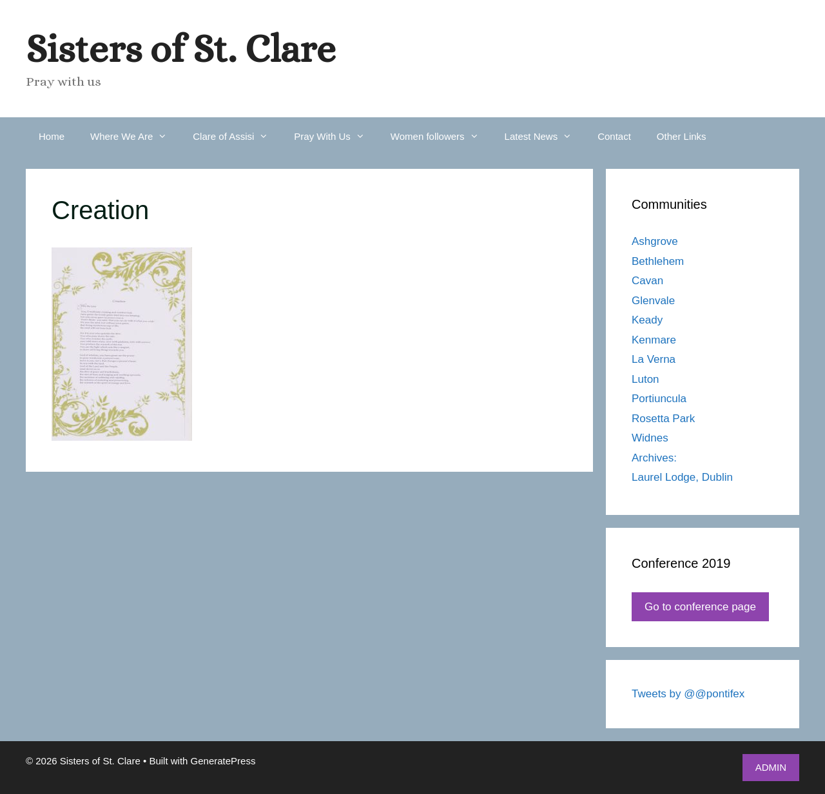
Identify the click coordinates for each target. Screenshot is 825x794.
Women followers (441, 136)
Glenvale (653, 301)
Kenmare (654, 340)
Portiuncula (659, 398)
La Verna (653, 359)
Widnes (650, 438)
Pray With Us (336, 136)
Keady (647, 320)
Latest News (545, 136)
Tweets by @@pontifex (688, 694)
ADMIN (770, 767)
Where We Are (135, 136)
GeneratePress (223, 760)
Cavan (647, 281)
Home (51, 136)
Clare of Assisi (237, 136)
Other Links (681, 136)
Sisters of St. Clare (181, 48)
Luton (645, 379)
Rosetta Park (663, 418)
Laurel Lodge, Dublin (682, 477)
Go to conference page (700, 607)
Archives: (654, 458)
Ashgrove (655, 241)
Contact (614, 136)
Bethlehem (658, 261)
